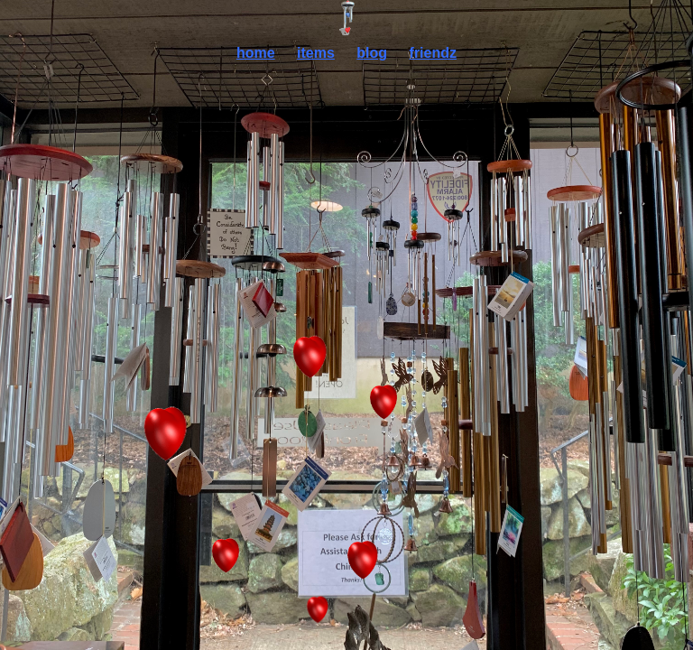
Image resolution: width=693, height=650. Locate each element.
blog (371, 52)
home (255, 52)
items (316, 52)
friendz (433, 52)
